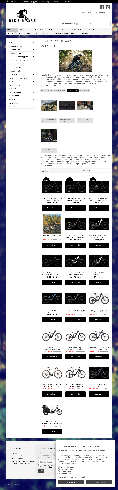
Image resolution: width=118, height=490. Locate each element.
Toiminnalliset (67, 469)
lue (50, 467)
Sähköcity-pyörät (84, 119)
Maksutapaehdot (19, 459)
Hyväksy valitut (71, 482)
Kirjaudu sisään (104, 12)
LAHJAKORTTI (61, 33)
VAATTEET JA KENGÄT (45, 30)
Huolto (56, 2)
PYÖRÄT (10, 30)
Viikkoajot (65, 2)
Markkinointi (66, 474)
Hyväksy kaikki (99, 482)
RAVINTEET (32, 33)
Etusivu (15, 453)
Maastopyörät (46, 90)
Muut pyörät (84, 90)
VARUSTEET (24, 30)
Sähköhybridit (47, 149)
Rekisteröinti (89, 12)
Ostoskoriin (52, 208)
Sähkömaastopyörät (49, 120)
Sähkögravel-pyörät (65, 120)
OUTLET (46, 33)
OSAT (63, 30)
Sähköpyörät (73, 90)
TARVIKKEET (77, 30)
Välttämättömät (68, 467)
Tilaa (41, 471)
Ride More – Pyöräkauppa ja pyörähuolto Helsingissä (31, 2)
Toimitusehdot (18, 456)
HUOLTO (92, 30)
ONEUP (73, 33)
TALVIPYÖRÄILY (14, 33)
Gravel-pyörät (60, 90)
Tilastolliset (66, 471)
